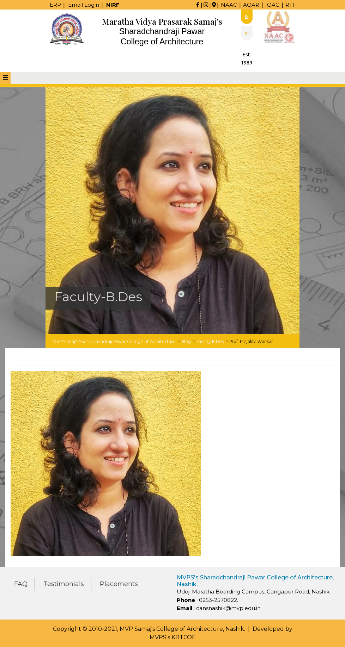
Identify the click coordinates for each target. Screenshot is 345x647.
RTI (289, 4)
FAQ (21, 584)
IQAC (272, 4)
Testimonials (63, 584)
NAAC (229, 4)
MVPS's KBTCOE (173, 637)
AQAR (251, 4)
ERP (55, 4)
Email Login (83, 4)
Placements (119, 584)
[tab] (5, 78)
